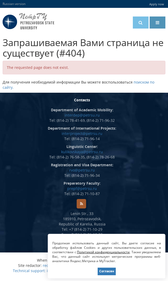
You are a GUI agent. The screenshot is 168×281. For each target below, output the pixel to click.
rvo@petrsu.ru (82, 170)
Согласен (106, 271)
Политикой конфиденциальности (103, 252)
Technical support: (29, 270)
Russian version (14, 4)
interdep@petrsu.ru (82, 115)
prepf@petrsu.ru (82, 188)
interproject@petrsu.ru (82, 133)
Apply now (156, 4)
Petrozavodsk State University (36, 21)
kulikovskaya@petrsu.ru (82, 151)
